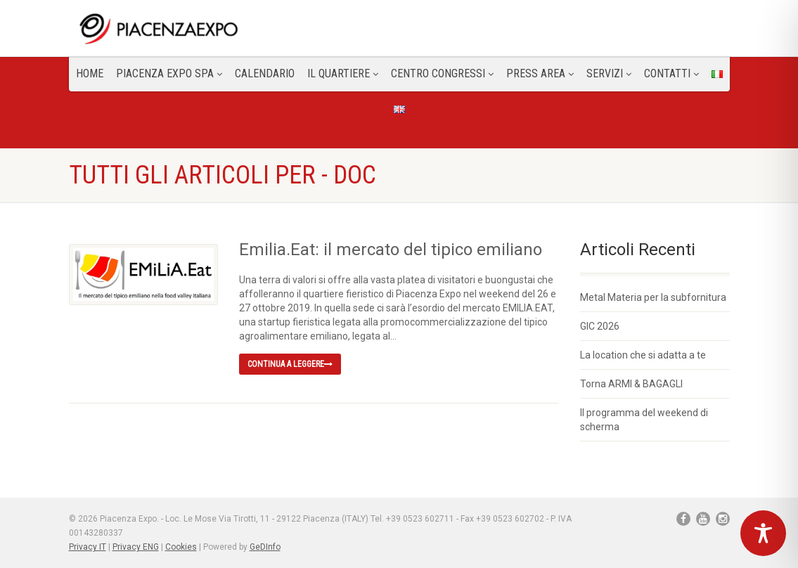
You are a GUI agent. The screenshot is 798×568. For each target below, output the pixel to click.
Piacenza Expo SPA (169, 73)
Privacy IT (87, 547)
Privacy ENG (135, 547)
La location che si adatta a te (643, 355)
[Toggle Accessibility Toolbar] (763, 533)
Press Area (540, 73)
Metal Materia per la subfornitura (653, 297)
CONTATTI (671, 73)
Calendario (265, 73)
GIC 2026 (599, 326)
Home (89, 73)
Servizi (608, 73)
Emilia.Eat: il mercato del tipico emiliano (390, 249)
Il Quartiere (342, 73)
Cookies (181, 547)
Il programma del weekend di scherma (644, 419)
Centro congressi (442, 73)
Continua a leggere (290, 364)
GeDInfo (265, 547)
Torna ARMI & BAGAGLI (631, 383)
